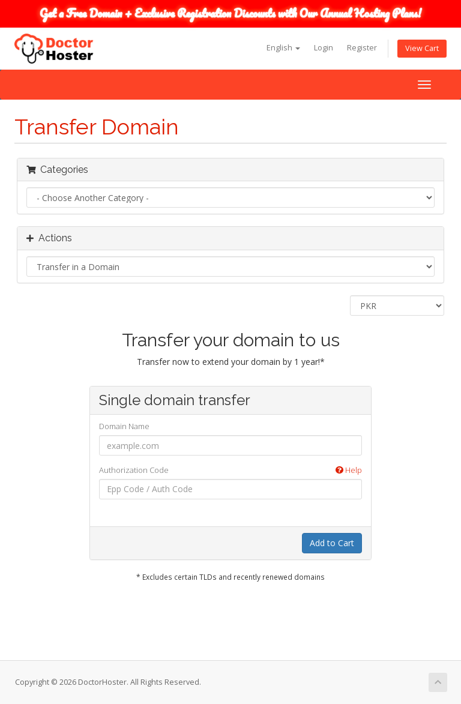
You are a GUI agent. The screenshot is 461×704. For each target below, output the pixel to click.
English (283, 48)
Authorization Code (230, 470)
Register (362, 48)
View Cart (422, 48)
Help (349, 470)
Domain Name (124, 426)
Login (323, 48)
